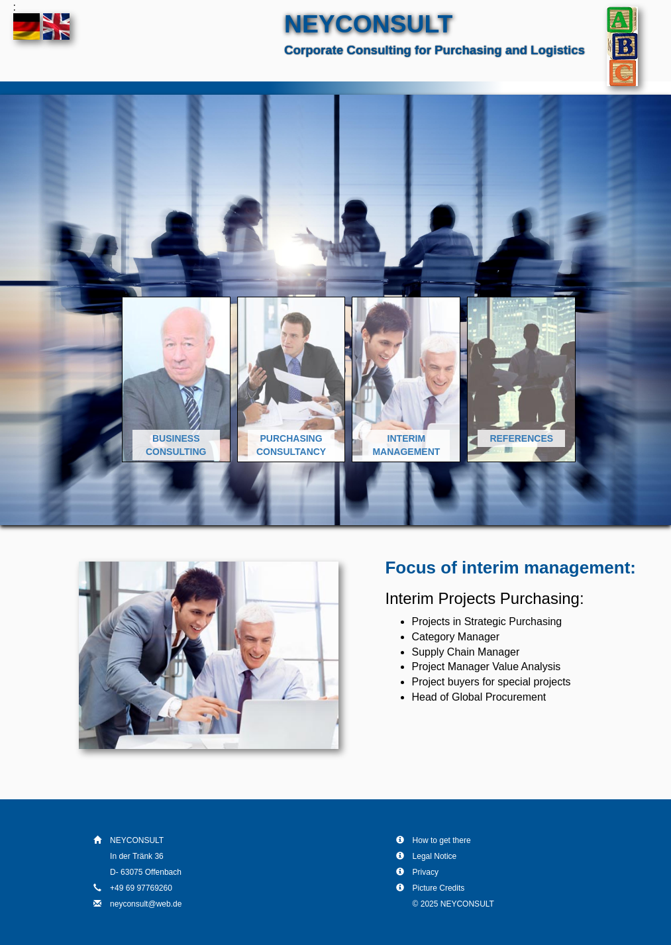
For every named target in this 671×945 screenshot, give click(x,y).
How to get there (442, 840)
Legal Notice (435, 856)
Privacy (426, 872)
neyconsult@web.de (145, 904)
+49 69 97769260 (141, 888)
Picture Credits (439, 888)
